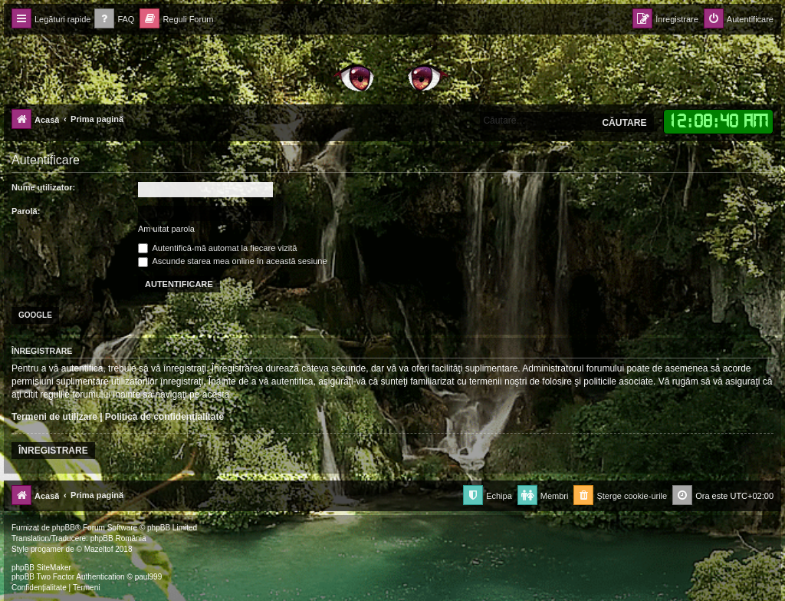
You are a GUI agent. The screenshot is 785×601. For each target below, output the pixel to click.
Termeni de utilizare (54, 416)
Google (35, 315)
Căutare (624, 122)
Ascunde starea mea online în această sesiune (232, 261)
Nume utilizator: (43, 187)
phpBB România (118, 538)
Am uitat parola (166, 228)
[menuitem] (114, 19)
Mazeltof (98, 549)
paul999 (149, 577)
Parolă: (25, 211)
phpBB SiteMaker (41, 567)
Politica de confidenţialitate (164, 416)
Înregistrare (53, 450)
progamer (47, 549)
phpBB (63, 527)
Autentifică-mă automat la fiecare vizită (217, 248)
